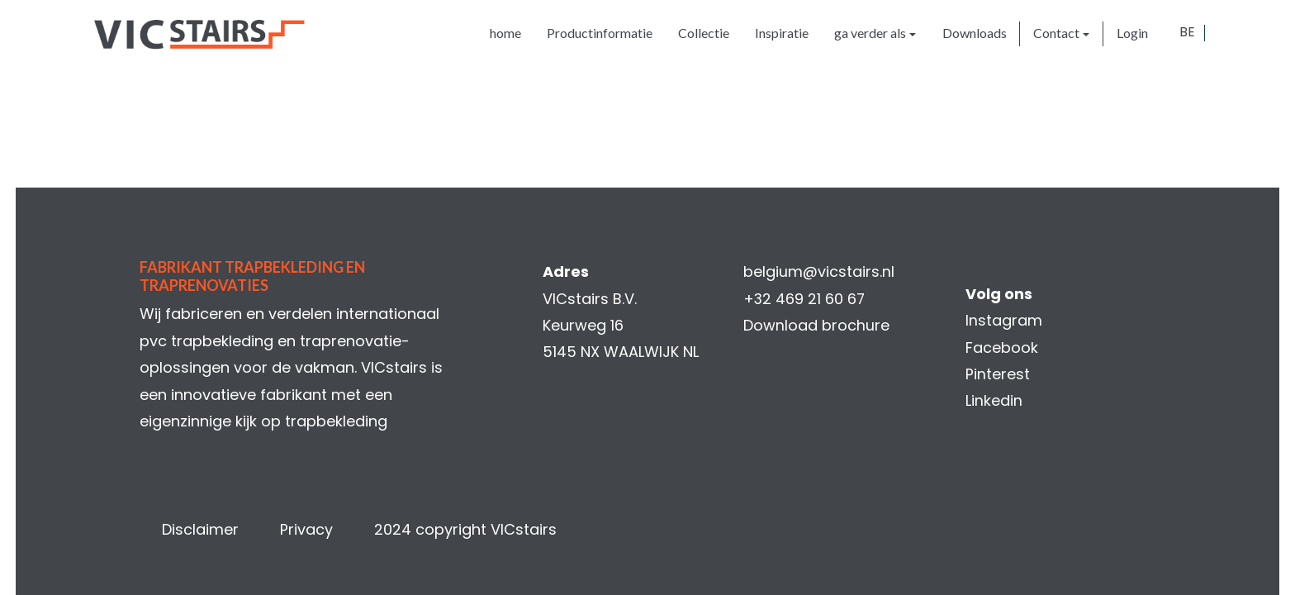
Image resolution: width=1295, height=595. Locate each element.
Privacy (306, 529)
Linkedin (993, 400)
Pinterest (997, 374)
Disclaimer (200, 529)
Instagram (1003, 320)
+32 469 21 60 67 (804, 298)
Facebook (1001, 347)
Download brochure (816, 325)
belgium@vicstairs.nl (818, 271)
